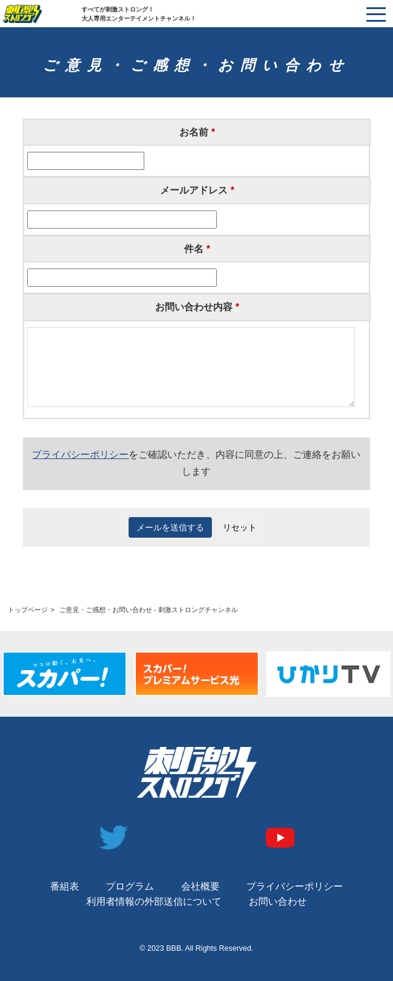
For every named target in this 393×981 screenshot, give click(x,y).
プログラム (130, 886)
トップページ (28, 609)
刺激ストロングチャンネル (42, 14)
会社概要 (200, 886)
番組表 (64, 886)
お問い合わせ (278, 901)
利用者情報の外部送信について (154, 901)
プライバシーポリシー (80, 454)
